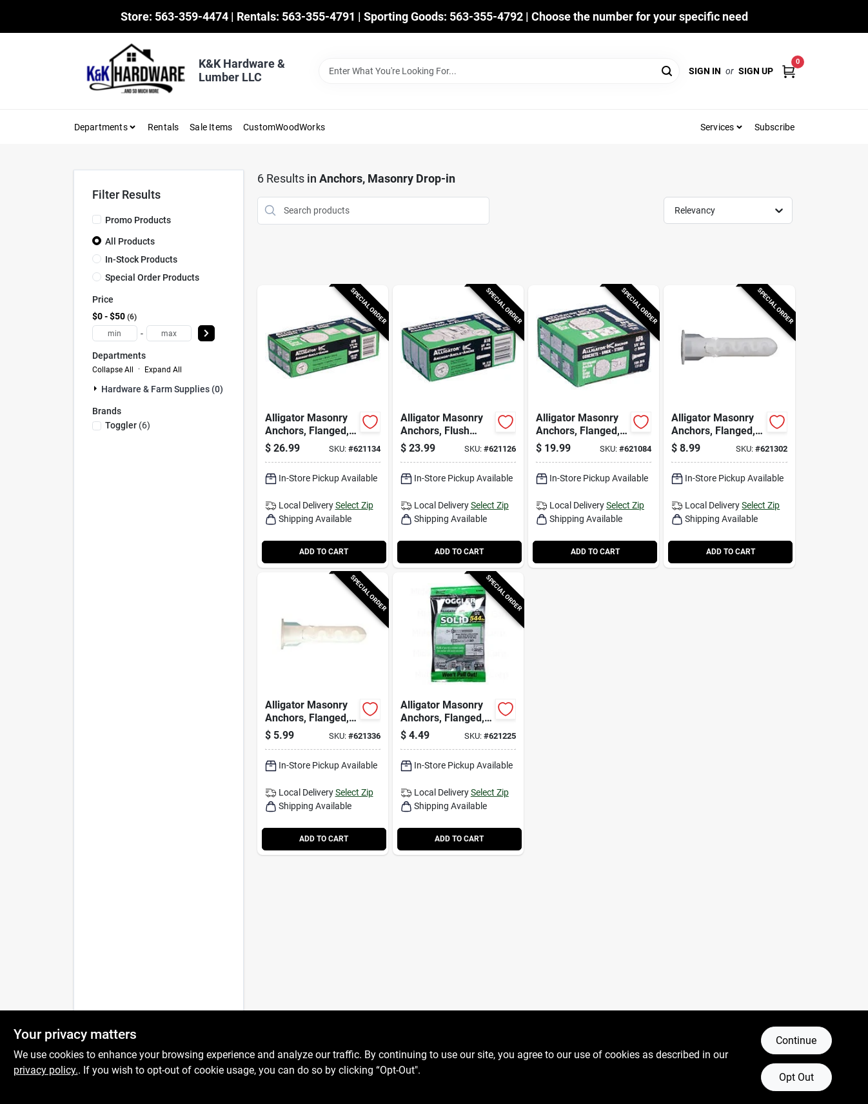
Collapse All (112, 369)
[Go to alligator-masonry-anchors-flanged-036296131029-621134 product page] (322, 426)
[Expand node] (96, 388)
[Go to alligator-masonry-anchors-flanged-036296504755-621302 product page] (729, 426)
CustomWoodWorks (284, 127)
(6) (127, 425)
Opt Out (796, 1077)
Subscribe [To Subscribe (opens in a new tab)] (775, 127)
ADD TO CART (323, 551)
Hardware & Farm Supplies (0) (162, 389)
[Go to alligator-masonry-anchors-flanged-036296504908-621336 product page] (322, 713)
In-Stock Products (141, 259)
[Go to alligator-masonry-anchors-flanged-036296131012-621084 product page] (593, 426)
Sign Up (755, 71)
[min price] (114, 333)
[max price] (169, 333)
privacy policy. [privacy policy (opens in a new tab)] (46, 1070)
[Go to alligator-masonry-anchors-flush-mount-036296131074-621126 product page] (458, 426)
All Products (130, 241)
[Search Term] (499, 71)
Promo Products (138, 220)
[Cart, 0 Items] (788, 71)
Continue (796, 1040)
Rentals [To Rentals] (163, 127)
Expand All (163, 369)
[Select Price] (206, 333)
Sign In (705, 71)
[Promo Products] (96, 219)
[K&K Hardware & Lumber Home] (132, 71)
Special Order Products (152, 277)
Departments (101, 127)
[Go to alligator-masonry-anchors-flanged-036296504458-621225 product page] (458, 713)
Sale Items (211, 127)
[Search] (667, 70)
